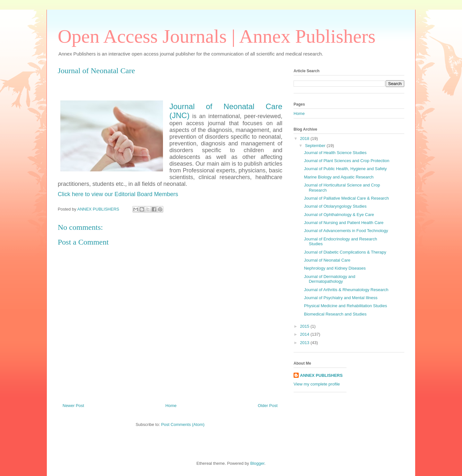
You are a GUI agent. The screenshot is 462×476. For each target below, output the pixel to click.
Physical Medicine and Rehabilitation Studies (345, 305)
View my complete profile (317, 384)
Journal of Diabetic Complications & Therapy (345, 252)
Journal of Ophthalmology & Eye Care (339, 214)
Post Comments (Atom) (182, 424)
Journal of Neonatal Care (327, 260)
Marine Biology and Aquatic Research (338, 177)
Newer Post (73, 405)
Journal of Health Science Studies (335, 152)
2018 (305, 138)
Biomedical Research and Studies (335, 314)
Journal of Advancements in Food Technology (346, 230)
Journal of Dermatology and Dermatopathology (329, 279)
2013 (305, 342)
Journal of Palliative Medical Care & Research (346, 198)
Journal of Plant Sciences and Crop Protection (346, 160)
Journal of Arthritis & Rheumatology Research (346, 289)
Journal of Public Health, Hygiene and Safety (345, 168)
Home (171, 405)
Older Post (268, 405)
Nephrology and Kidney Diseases (334, 268)
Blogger (257, 463)
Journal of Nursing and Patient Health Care (343, 222)
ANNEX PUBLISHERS (321, 375)
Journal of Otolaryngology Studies (335, 206)
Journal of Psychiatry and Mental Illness (340, 297)
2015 (305, 326)
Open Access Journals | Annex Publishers (216, 36)
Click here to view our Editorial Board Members (118, 194)
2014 (305, 334)
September (316, 145)
